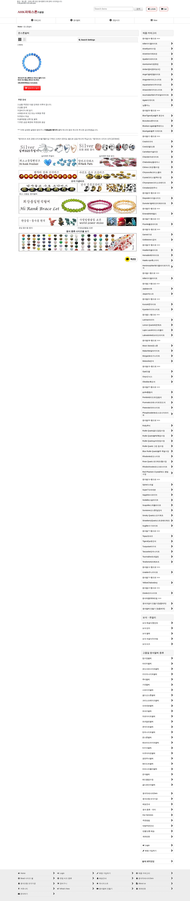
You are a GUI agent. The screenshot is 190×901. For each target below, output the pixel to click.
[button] (154, 20)
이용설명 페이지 (51, 130)
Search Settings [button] (87, 40)
